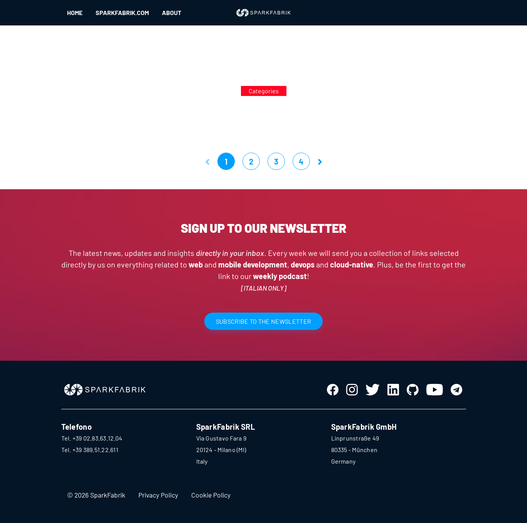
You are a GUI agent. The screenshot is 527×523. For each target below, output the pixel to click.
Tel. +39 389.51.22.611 (89, 449)
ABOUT (171, 12)
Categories (264, 90)
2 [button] (251, 161)
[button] (207, 161)
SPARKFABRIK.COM (122, 12)
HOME (75, 12)
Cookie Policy (211, 495)
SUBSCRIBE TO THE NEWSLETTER (263, 321)
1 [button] (226, 161)
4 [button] (301, 161)
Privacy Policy (158, 495)
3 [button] (276, 161)
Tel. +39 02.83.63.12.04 (92, 438)
